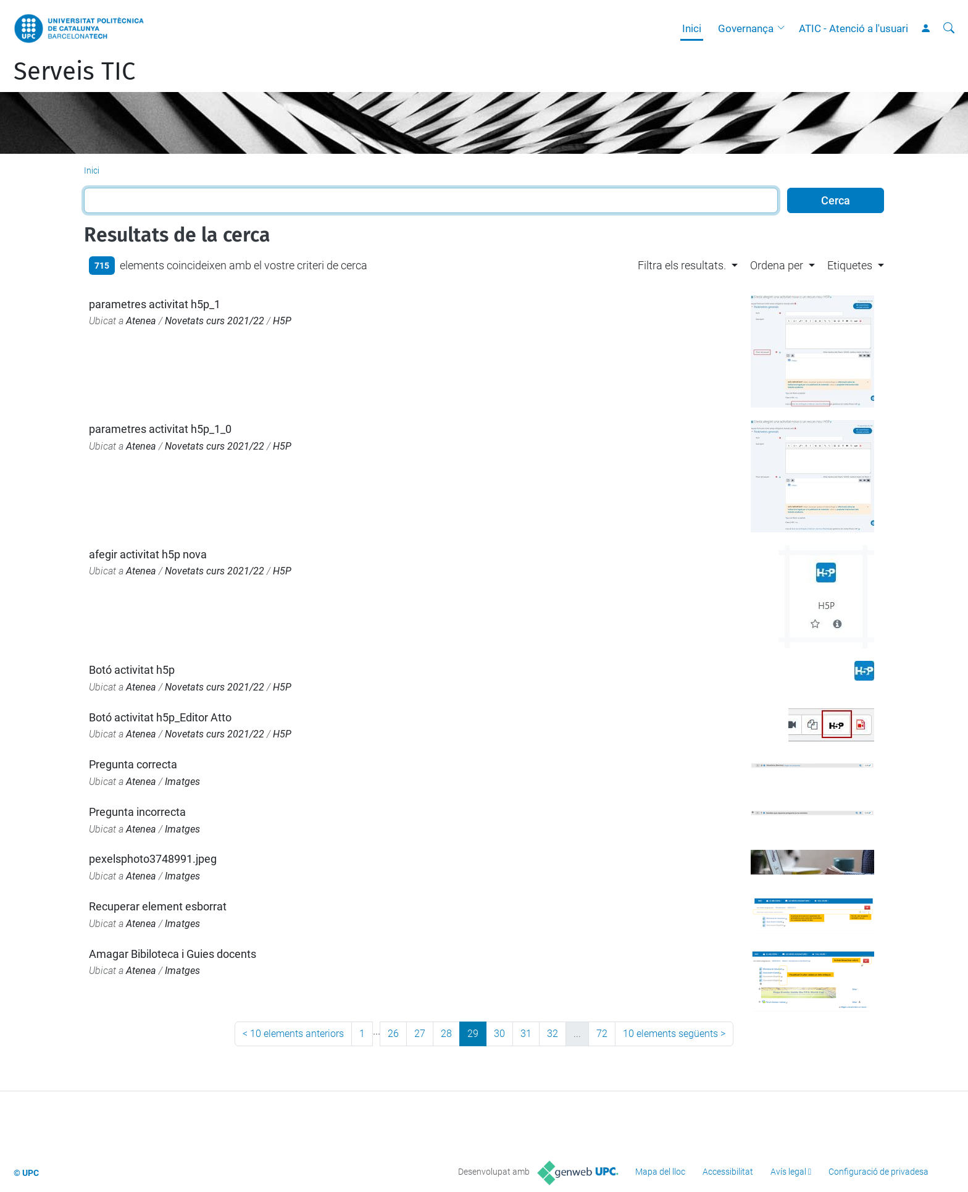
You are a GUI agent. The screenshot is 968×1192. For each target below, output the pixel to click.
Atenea (141, 321)
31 (526, 1033)
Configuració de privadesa (878, 1172)
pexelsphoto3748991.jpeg (153, 858)
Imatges (182, 781)
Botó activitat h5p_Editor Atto (160, 717)
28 (446, 1033)
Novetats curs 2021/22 (214, 321)
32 (552, 1033)
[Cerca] (948, 28)
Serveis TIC (74, 71)
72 (601, 1033)
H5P (282, 321)
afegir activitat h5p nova (148, 554)
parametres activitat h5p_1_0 (160, 428)
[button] (784, 28)
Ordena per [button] (776, 265)
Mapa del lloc (660, 1172)
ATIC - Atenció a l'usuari (853, 28)
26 (393, 1033)
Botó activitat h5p (132, 669)
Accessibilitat (728, 1172)
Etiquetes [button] (849, 265)
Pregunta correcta (133, 764)
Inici (691, 28)
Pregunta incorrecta (137, 811)
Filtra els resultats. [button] (682, 265)
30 (499, 1033)
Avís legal (788, 1172)
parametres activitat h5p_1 (154, 304)
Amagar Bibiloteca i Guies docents (172, 953)
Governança (746, 28)
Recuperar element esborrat (158, 906)
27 (419, 1033)
